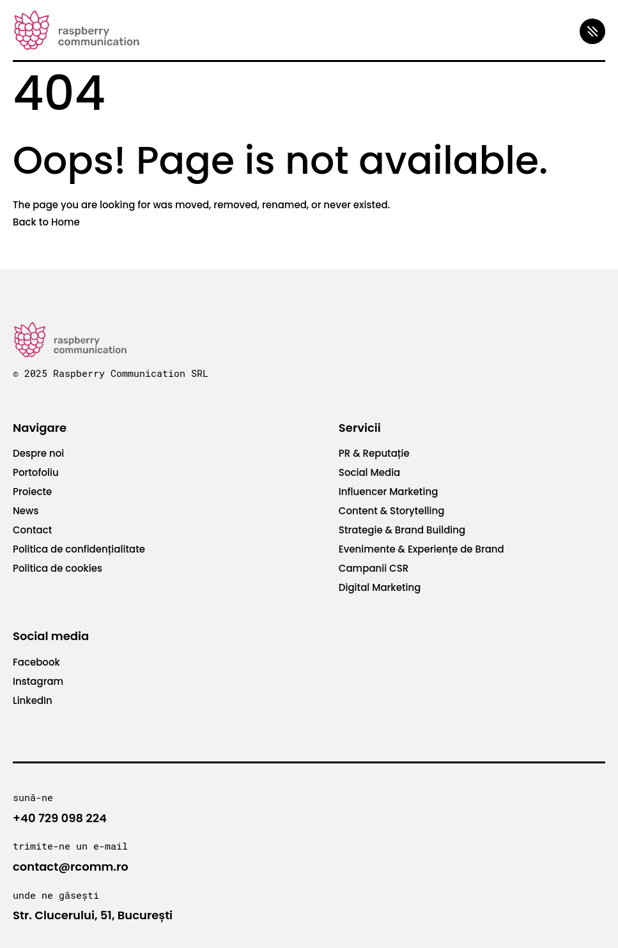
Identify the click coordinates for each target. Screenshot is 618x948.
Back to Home (46, 222)
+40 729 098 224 (60, 818)
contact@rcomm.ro (70, 867)
